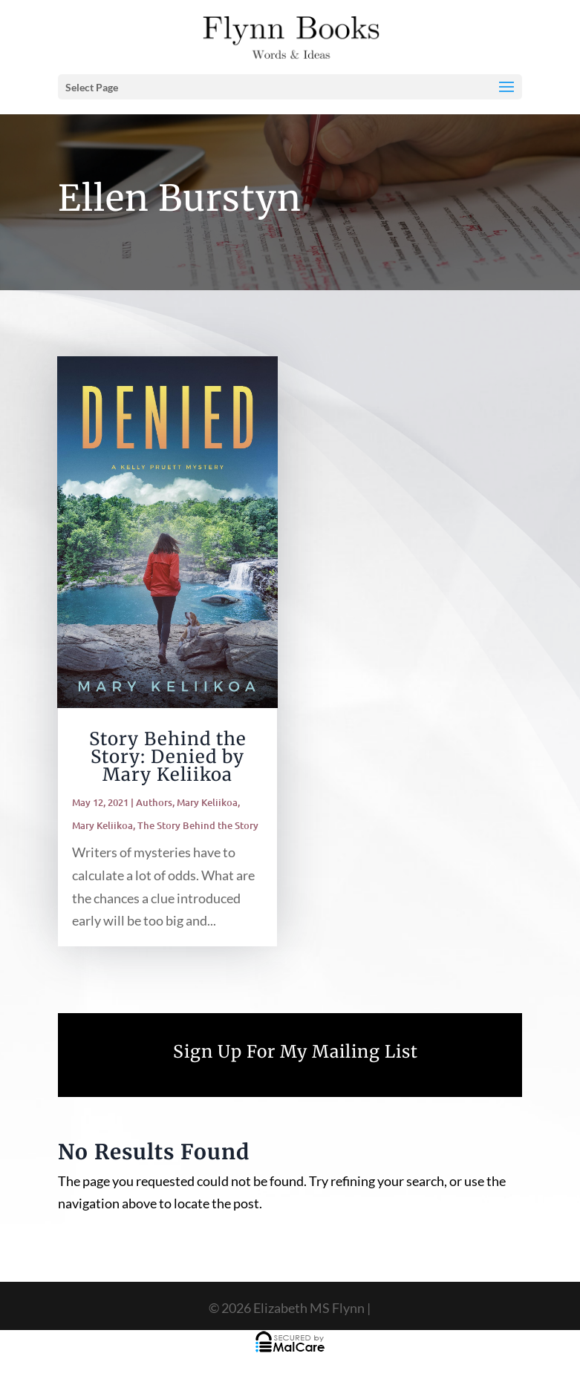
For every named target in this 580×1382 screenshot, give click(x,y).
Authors (154, 802)
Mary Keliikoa (207, 802)
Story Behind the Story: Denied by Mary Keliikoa (168, 756)
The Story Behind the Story (197, 825)
